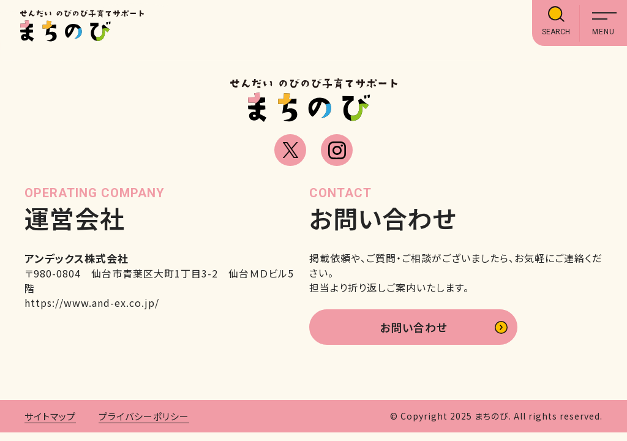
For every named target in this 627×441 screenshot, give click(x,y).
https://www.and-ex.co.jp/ (91, 302)
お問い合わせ (414, 327)
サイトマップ (50, 416)
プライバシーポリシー (144, 416)
